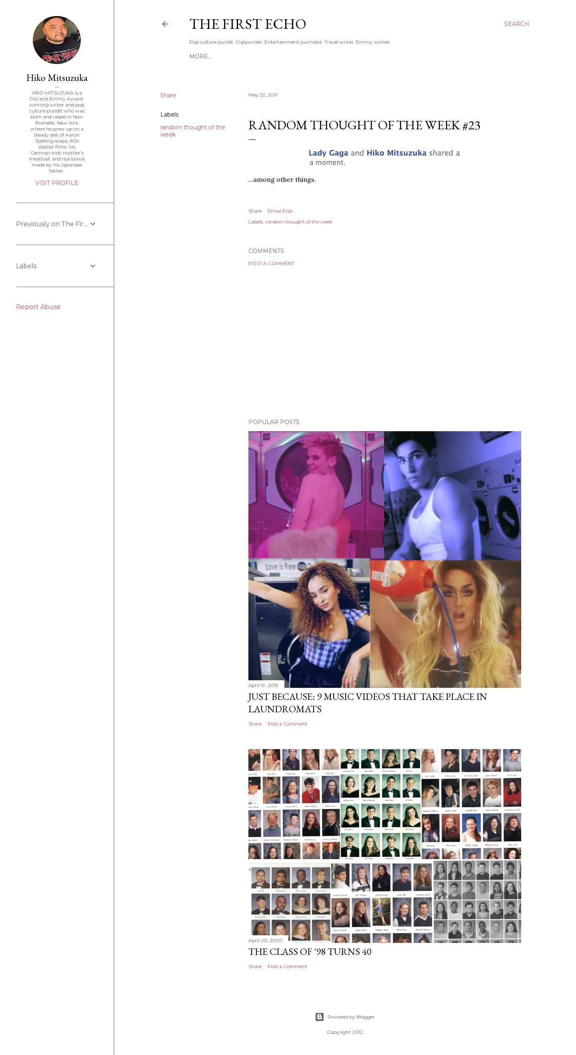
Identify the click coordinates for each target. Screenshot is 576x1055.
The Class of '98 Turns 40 (310, 951)
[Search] (516, 24)
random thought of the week (298, 222)
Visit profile (56, 183)
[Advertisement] (384, 342)
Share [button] (168, 95)
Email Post (280, 211)
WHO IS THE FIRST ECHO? (323, 56)
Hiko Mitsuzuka (57, 77)
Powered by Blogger (345, 1017)
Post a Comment (271, 263)
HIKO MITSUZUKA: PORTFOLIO (234, 56)
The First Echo (247, 23)
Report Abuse (38, 307)
